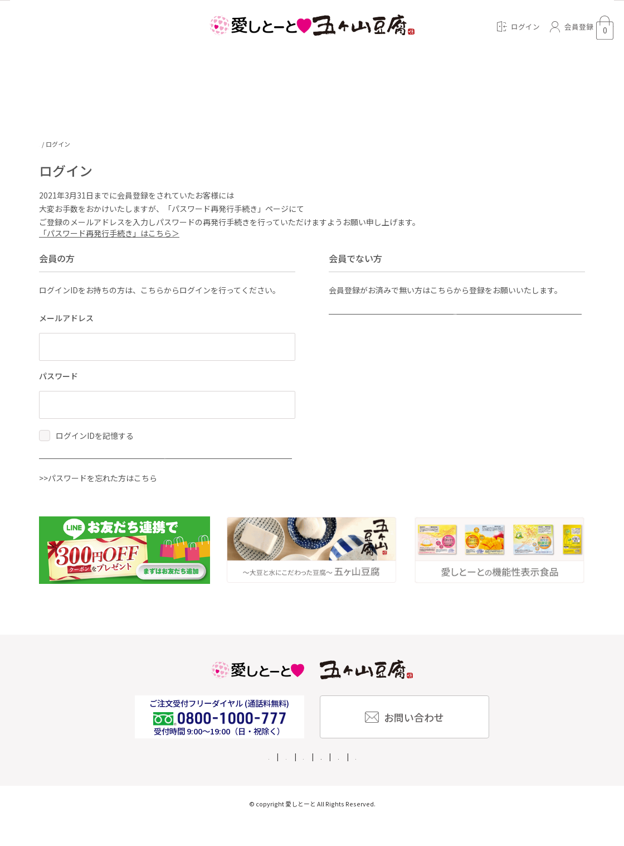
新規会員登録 (406, 328)
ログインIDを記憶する (95, 440)
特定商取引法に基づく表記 (331, 780)
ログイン (117, 473)
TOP (45, 144)
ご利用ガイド (141, 780)
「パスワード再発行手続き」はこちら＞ (109, 238)
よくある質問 (203, 780)
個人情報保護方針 (421, 780)
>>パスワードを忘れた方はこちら (98, 501)
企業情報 (256, 780)
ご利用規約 (486, 780)
